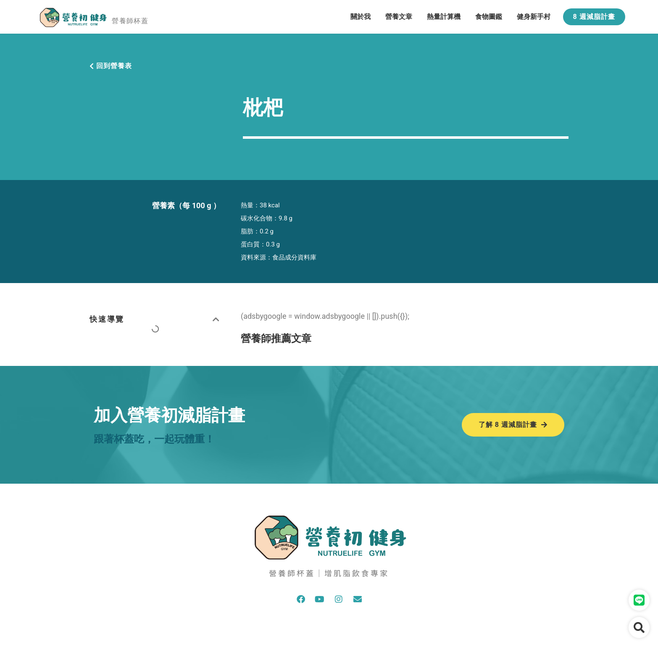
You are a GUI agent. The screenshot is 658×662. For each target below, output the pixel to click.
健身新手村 (533, 17)
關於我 (360, 17)
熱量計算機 (444, 17)
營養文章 (398, 17)
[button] (217, 319)
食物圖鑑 (488, 17)
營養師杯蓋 (130, 21)
